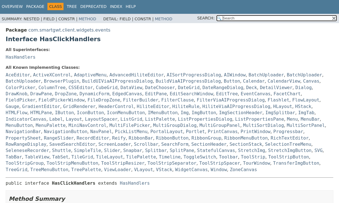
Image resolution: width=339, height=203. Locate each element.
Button (232, 81)
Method (87, 19)
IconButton (90, 112)
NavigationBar (23, 131)
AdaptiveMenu (90, 75)
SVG (318, 150)
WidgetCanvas (191, 169)
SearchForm (174, 144)
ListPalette (160, 119)
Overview (12, 6)
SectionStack (245, 144)
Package (35, 6)
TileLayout (109, 157)
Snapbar (132, 150)
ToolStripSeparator (172, 163)
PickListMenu (131, 131)
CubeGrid (107, 87)
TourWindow (256, 163)
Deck (251, 87)
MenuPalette (51, 125)
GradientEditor (41, 106)
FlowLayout (305, 100)
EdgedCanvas (127, 93)
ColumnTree (51, 87)
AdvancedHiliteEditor (137, 75)
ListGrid (131, 119)
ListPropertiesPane (259, 119)
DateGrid (189, 87)
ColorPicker (21, 87)
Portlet (195, 131)
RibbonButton (172, 138)
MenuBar (310, 119)
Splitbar (156, 150)
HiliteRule (185, 106)
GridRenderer (79, 106)
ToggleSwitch (199, 157)
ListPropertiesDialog (205, 119)
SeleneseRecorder (27, 150)
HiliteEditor (153, 106)
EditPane (156, 93)
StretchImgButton (290, 150)
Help (131, 6)
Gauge (12, 106)
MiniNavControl (88, 125)
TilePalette (141, 157)
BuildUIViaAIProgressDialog (117, 81)
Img (185, 112)
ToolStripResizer (123, 163)
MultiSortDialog (263, 125)
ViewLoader (117, 169)
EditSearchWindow (191, 93)
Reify (119, 138)
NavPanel (101, 131)
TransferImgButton (296, 163)
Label (56, 119)
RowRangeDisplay (26, 144)
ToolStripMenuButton (72, 163)
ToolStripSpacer (219, 163)
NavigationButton (65, 131)
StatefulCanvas (216, 150)
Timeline (170, 157)
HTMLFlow (16, 112)
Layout (74, 119)
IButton (64, 112)
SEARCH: (206, 18)
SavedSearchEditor (72, 144)
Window (219, 169)
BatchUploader (266, 75)
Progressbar (288, 131)
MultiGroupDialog (174, 125)
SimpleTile (87, 150)
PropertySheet (23, 138)
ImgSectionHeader (241, 112)
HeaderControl (116, 106)
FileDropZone (104, 100)
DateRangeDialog (222, 87)
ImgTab (306, 112)
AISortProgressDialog (194, 75)
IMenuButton (163, 112)
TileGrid (82, 157)
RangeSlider (59, 138)
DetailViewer (276, 87)
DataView (131, 87)
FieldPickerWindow (61, 100)
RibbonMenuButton (246, 138)
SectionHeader (209, 144)
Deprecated (93, 6)
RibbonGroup (206, 138)
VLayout (143, 169)
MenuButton (19, 125)
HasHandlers (21, 57)
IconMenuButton (126, 112)
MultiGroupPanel (220, 125)
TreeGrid (16, 169)
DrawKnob (16, 93)
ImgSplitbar (280, 112)
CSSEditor (81, 87)
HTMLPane (41, 112)
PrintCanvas (223, 131)
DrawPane (41, 93)
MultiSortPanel (306, 125)
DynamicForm (95, 93)
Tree (72, 6)
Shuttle (61, 150)
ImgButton (204, 112)
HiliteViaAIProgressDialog (236, 106)
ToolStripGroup (25, 163)
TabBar (14, 157)
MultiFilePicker (130, 125)
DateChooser (160, 87)
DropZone (65, 93)
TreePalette (86, 169)
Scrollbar (146, 144)
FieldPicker (21, 100)
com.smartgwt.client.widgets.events (69, 30)
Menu (292, 119)
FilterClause (177, 100)
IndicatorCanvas (26, 119)
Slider (112, 150)
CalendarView (284, 81)
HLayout (282, 106)
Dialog (304, 87)
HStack (303, 106)
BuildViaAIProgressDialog (188, 81)
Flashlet (278, 100)
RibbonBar (141, 138)
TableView (37, 157)
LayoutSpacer (101, 119)
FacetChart (287, 93)
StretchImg (251, 150)
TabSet (60, 157)
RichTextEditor (290, 138)
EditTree (227, 93)
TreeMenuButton (49, 169)
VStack (164, 169)
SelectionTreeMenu (288, 144)
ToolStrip (253, 157)
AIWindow (235, 75)
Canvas (311, 81)
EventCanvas (256, 93)
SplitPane (182, 150)
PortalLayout (166, 131)
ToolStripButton (288, 157)
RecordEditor (93, 138)
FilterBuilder (140, 100)
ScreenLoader (115, 144)
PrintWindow (255, 131)
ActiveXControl (52, 75)
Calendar (254, 81)
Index (116, 6)
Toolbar (228, 157)
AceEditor (18, 75)
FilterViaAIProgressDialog (231, 100)
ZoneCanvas (243, 169)
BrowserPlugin (61, 81)
